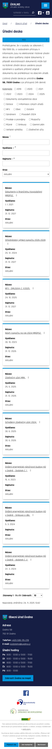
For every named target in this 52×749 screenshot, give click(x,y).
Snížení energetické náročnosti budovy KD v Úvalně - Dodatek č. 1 (25, 468)
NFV (8, 109)
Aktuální (9, 222)
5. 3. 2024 (10, 524)
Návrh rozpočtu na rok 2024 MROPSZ (25, 333)
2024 (31, 94)
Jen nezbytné (26, 745)
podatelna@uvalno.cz (20, 644)
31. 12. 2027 (10, 213)
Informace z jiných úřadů (31, 104)
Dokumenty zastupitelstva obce (21, 99)
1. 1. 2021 (9, 204)
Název (5, 137)
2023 (19, 94)
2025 (42, 94)
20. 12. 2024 (11, 252)
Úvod (4, 23)
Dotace (9, 104)
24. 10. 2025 (11, 297)
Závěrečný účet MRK (17, 377)
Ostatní (30, 109)
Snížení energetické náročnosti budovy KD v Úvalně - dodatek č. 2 (25, 557)
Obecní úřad (21, 23)
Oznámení (11, 114)
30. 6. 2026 (10, 440)
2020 (29, 89)
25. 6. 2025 (10, 386)
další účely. (27, 729)
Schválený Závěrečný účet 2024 (23, 422)
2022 (8, 94)
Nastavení (41, 745)
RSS (35, 39)
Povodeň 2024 (29, 114)
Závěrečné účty (36, 129)
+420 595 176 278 (20, 640)
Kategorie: (7, 88)
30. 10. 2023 (11, 342)
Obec (18, 109)
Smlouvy (22, 124)
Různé (9, 124)
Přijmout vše (11, 745)
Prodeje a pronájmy (15, 119)
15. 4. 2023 (10, 479)
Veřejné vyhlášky (14, 129)
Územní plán (38, 124)
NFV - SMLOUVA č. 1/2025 (20, 288)
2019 (19, 89)
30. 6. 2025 (10, 431)
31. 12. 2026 (10, 351)
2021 (41, 89)
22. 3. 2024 (10, 568)
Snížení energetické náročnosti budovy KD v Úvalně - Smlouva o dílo (25, 513)
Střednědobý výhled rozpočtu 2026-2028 (25, 241)
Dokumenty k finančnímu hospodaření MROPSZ (23, 193)
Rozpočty (35, 119)
